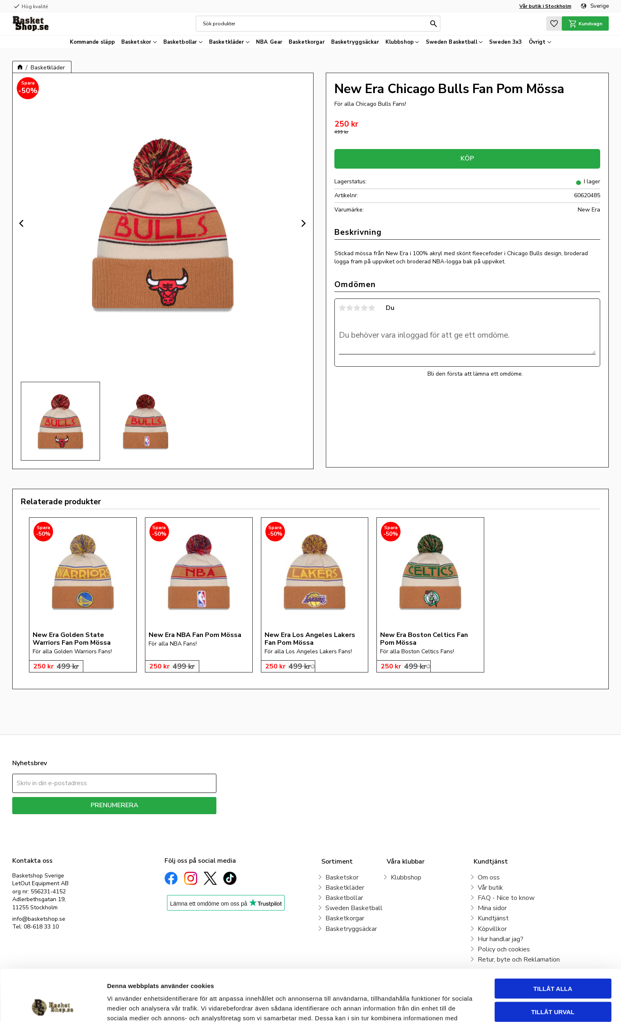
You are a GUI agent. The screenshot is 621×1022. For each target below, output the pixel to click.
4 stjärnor (364, 308)
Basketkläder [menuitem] (226, 42)
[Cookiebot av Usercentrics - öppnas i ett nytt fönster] (53, 1006)
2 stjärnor (350, 308)
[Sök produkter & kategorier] (315, 23)
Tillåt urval (552, 963)
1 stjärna (342, 308)
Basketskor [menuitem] (136, 42)
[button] (554, 23)
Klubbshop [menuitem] (399, 42)
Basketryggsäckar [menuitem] (355, 42)
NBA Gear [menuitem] (269, 42)
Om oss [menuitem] (489, 877)
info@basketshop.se (38, 919)
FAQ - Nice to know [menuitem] (506, 897)
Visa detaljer (443, 1005)
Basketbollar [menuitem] (180, 42)
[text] (467, 124)
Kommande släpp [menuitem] (92, 42)
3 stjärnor (357, 308)
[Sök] (433, 23)
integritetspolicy (143, 820)
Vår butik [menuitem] (490, 887)
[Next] (303, 223)
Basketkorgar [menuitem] (307, 42)
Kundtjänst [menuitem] (493, 918)
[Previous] (22, 223)
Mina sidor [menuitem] (492, 908)
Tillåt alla (552, 940)
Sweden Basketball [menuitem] (451, 42)
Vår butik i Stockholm (545, 6)
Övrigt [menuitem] (537, 42)
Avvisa (553, 986)
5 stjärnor (372, 308)
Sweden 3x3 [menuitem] (505, 42)
